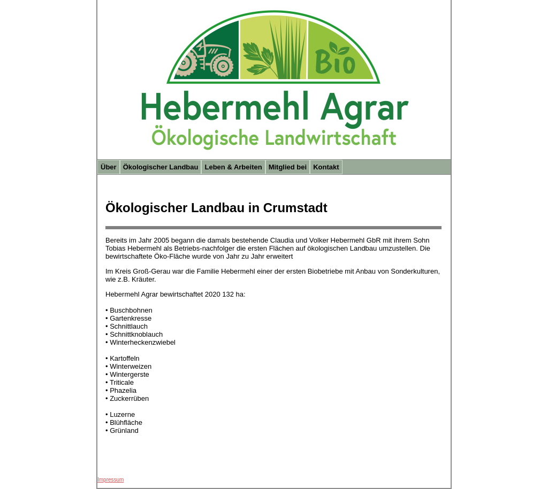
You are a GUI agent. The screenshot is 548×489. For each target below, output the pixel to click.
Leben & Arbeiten (233, 167)
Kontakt (326, 167)
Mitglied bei (288, 167)
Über (109, 167)
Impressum (110, 480)
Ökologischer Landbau (161, 167)
